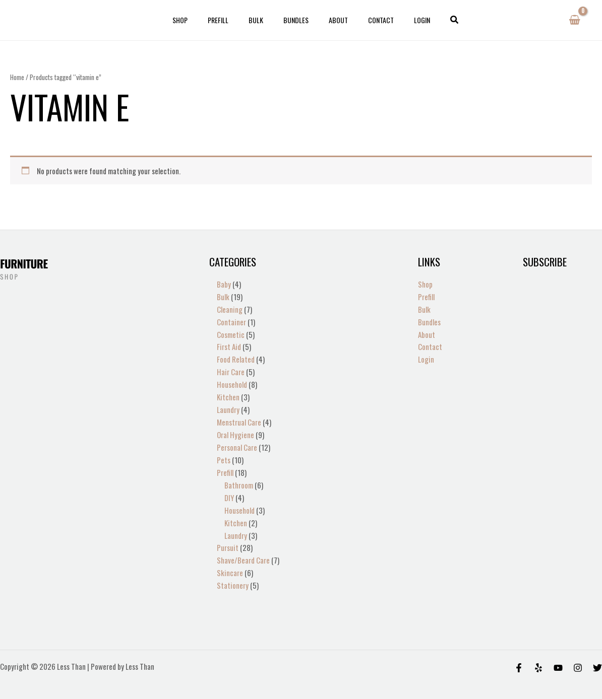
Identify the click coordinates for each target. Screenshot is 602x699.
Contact (369, 20)
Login (404, 20)
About (332, 20)
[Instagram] (577, 656)
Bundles (296, 20)
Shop (198, 20)
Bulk (262, 20)
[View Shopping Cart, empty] (574, 20)
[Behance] (558, 656)
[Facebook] (518, 656)
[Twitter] (597, 656)
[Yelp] (538, 656)
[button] (433, 20)
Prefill (230, 20)
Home (17, 77)
